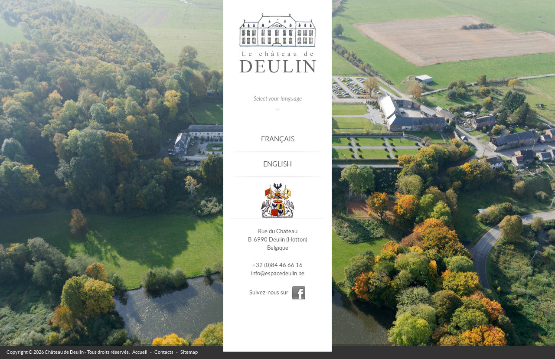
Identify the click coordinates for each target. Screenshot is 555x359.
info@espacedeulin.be (277, 273)
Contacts (163, 352)
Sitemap (189, 352)
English (277, 164)
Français (277, 139)
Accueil (139, 352)
